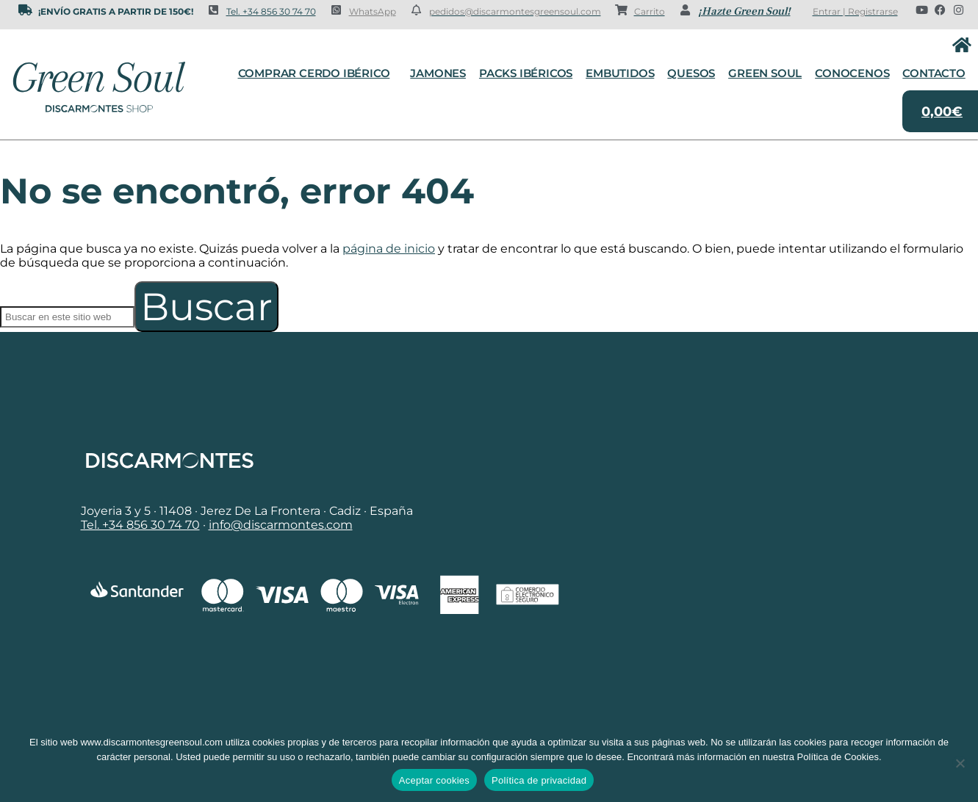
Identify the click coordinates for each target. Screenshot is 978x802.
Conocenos (852, 73)
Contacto (933, 73)
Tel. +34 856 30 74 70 (271, 11)
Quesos (691, 73)
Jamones (438, 73)
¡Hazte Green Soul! (744, 11)
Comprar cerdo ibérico (318, 73)
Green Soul (765, 73)
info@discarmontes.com (281, 525)
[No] (959, 763)
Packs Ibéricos (525, 73)
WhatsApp (372, 11)
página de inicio (388, 249)
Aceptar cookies (434, 780)
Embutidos (620, 73)
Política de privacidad (539, 780)
